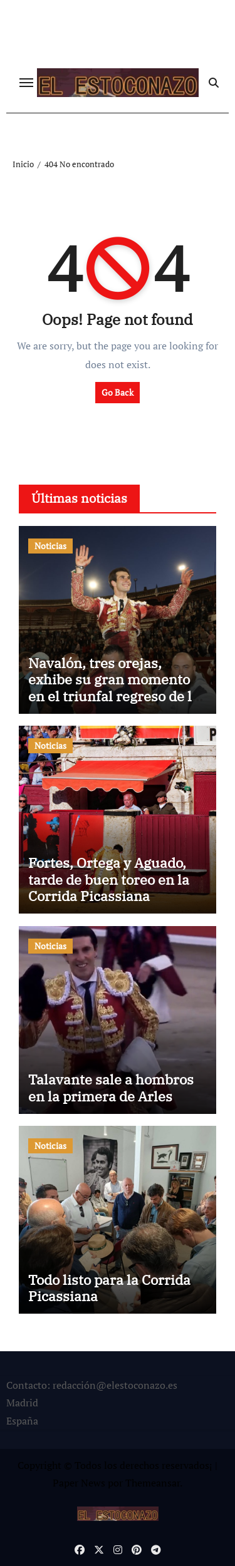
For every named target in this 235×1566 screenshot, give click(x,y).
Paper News (79, 1483)
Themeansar (152, 1483)
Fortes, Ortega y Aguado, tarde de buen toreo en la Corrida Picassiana (108, 879)
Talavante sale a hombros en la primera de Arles (111, 1087)
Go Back (117, 392)
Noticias (50, 546)
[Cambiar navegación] (26, 83)
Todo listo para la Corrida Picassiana (109, 1287)
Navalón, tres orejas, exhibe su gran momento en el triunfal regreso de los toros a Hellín (117, 687)
